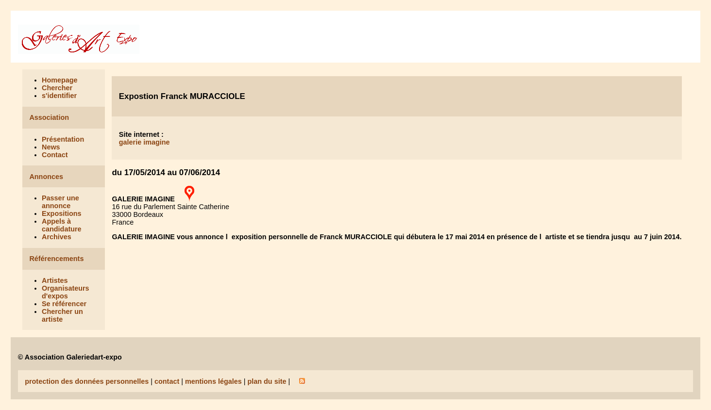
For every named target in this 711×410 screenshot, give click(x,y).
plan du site (266, 381)
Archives (56, 237)
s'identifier (59, 95)
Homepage (60, 80)
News (51, 147)
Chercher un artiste (62, 315)
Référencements (56, 258)
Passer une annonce (60, 202)
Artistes (55, 280)
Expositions (62, 213)
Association (49, 117)
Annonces (46, 176)
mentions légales (213, 381)
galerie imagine (144, 142)
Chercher (57, 88)
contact (166, 381)
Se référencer (64, 304)
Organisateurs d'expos (65, 292)
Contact (55, 155)
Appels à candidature (62, 225)
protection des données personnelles (87, 381)
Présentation (63, 139)
